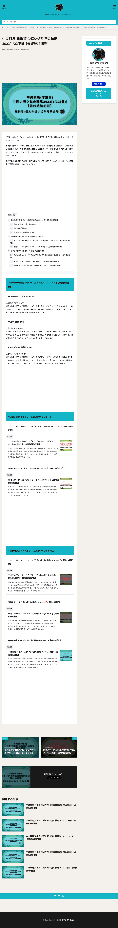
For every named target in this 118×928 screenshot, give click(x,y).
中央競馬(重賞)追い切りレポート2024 (58, 14)
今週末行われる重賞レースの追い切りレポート (25, 236)
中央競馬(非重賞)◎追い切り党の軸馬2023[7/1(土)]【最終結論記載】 (51, 869)
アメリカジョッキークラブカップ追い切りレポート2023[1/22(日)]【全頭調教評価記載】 (40, 241)
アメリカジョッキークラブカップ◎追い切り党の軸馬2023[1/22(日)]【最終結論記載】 (40, 255)
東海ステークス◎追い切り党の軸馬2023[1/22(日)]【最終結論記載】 (35, 261)
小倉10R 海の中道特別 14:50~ (22, 232)
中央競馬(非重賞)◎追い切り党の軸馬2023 (49, 27)
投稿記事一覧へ (98, 84)
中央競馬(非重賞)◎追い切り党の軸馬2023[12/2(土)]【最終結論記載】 (51, 853)
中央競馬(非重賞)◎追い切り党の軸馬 (22, 27)
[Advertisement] (39, 66)
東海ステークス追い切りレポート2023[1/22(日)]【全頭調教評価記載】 (36, 246)
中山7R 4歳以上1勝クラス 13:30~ (23, 224)
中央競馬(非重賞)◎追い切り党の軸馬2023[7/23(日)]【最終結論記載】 (51, 822)
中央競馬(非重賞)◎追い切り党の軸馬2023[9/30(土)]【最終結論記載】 (51, 806)
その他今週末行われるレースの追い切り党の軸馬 (26, 250)
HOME (6, 27)
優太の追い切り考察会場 (66, 920)
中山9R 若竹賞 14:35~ (19, 228)
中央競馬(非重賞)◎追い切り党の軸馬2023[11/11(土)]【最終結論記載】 (49, 837)
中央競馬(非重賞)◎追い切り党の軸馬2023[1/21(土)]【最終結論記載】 (36, 265)
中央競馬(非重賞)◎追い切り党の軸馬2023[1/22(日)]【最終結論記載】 (86, 27)
